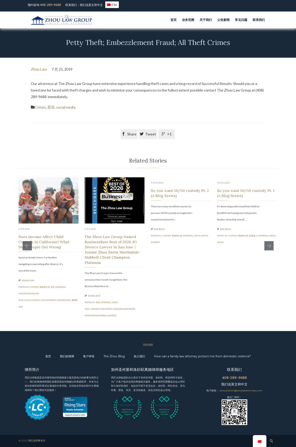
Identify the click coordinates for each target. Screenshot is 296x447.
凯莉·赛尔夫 (159, 229)
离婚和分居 (44, 287)
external (61, 287)
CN (112, 5)
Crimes (40, 107)
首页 (48, 356)
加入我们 (139, 356)
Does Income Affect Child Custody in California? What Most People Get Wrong (43, 241)
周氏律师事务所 (36, 440)
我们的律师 (67, 356)
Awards (94, 309)
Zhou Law (39, 69)
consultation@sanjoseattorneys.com (240, 390)
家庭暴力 (253, 235)
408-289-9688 (50, 5)
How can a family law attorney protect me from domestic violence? (202, 356)
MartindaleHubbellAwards (100, 315)
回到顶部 (148, 344)
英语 (51, 107)
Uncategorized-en (28, 293)
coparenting (64, 300)
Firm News (106, 309)
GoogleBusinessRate (124, 309)
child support (48, 300)
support (155, 242)
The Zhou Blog (114, 356)
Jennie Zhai (28, 280)
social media (65, 107)
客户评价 (89, 356)
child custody (32, 300)
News (115, 302)
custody (34, 287)
